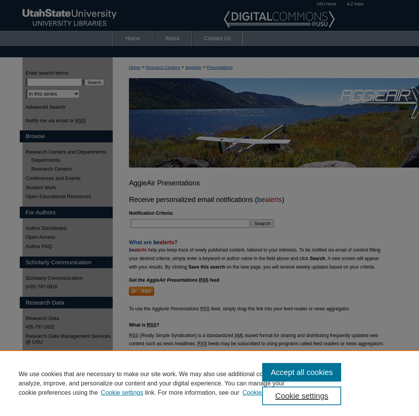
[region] (209, 383)
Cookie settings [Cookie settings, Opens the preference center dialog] (301, 396)
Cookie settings (122, 392)
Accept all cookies (302, 372)
